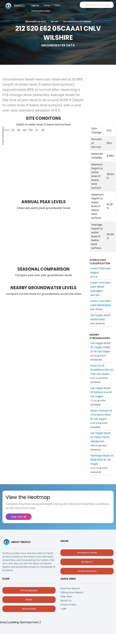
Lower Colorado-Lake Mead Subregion (101, 289)
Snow (47, 5)
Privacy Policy (68, 604)
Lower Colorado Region (100, 272)
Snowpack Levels (87, 552)
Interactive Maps (41, 10)
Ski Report (87, 561)
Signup (35, 5)
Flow (57, 5)
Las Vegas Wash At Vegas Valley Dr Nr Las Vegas (100, 351)
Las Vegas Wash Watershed (100, 319)
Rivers (29, 599)
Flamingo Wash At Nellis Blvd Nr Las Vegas (101, 464)
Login (63, 608)
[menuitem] (35, 6)
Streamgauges (29, 590)
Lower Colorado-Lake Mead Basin (101, 305)
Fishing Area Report (72, 592)
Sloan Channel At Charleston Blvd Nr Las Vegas (101, 419)
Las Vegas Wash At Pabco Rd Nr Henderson (100, 441)
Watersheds (29, 608)
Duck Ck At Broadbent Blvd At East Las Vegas (102, 374)
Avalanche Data (87, 571)
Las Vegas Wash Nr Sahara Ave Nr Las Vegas (101, 396)
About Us (65, 600)
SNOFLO (19, 6)
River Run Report (70, 588)
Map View (18, 516)
